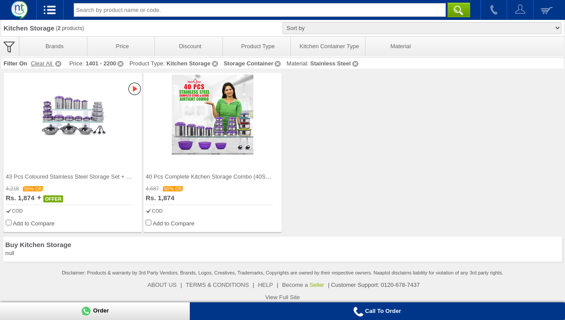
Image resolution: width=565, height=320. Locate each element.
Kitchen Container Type (329, 46)
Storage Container (253, 63)
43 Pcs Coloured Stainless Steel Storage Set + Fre (70, 176)
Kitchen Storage (192, 63)
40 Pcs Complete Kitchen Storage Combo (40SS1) (210, 176)
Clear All (47, 63)
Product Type (258, 46)
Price (122, 46)
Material (400, 46)
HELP (265, 285)
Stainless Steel (335, 63)
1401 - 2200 (105, 63)
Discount (190, 46)
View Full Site (282, 297)
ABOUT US (162, 285)
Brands (54, 46)
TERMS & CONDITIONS (217, 285)
